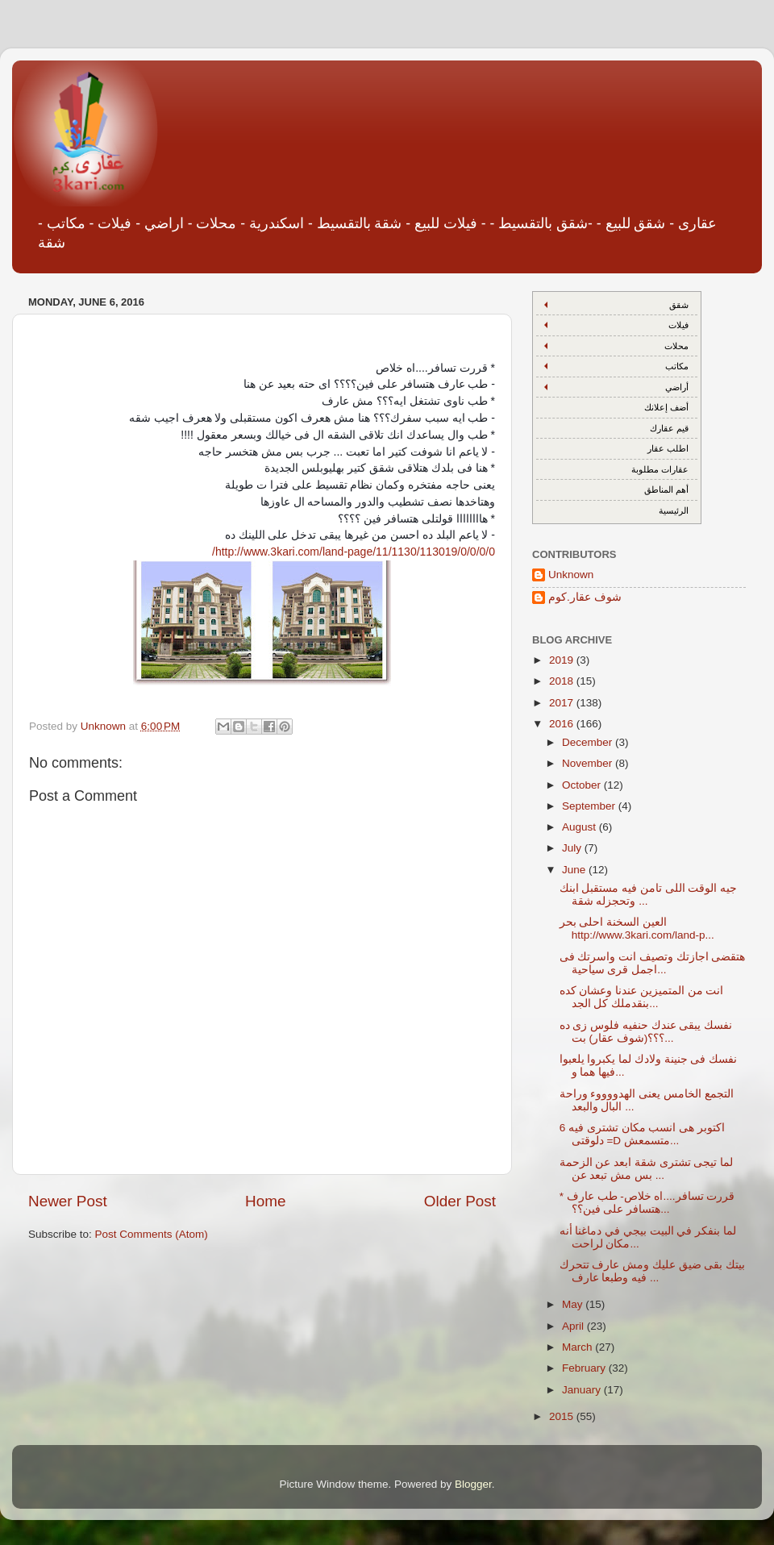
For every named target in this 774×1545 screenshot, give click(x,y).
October (583, 785)
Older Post (460, 1201)
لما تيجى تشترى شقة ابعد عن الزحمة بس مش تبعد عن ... (647, 1168)
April (574, 1326)
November (588, 763)
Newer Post (67, 1201)
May (573, 1304)
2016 (562, 724)
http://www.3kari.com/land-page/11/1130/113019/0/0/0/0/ (353, 551)
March (578, 1347)
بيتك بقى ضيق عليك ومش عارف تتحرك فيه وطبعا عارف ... (653, 1271)
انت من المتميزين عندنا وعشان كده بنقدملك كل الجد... (642, 997)
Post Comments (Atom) (151, 1234)
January (583, 1390)
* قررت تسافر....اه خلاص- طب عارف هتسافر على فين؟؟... (647, 1202)
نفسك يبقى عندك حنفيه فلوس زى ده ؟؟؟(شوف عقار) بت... (646, 1031)
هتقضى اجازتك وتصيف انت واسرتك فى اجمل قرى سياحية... (653, 963)
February (585, 1368)
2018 (562, 681)
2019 (562, 660)
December (588, 742)
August (580, 827)
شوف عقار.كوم (585, 597)
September (590, 806)
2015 (562, 1416)
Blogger (473, 1484)
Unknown (570, 574)
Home (265, 1201)
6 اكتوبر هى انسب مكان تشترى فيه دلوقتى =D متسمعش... (642, 1134)
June (575, 870)
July (573, 848)
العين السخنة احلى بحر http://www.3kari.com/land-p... (637, 928)
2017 (562, 703)
